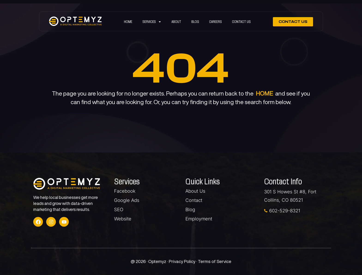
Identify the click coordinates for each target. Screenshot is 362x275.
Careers (215, 22)
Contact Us (241, 22)
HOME (264, 93)
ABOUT (176, 22)
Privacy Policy (182, 261)
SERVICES (151, 22)
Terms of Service (214, 261)
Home (128, 22)
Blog (195, 22)
